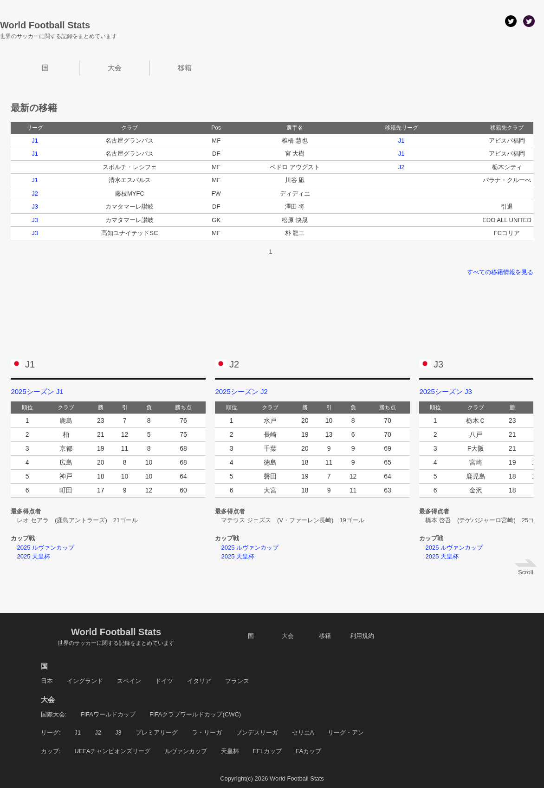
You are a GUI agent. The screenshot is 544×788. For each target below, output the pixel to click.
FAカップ (308, 751)
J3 (35, 206)
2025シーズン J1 (37, 391)
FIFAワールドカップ (108, 714)
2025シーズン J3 (445, 391)
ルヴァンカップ (186, 751)
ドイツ (164, 680)
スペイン (129, 680)
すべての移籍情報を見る (500, 272)
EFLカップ (267, 751)
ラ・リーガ (207, 732)
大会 (115, 68)
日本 (47, 680)
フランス (237, 680)
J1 (35, 140)
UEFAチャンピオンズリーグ (113, 751)
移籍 (185, 68)
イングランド (85, 680)
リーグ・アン (346, 732)
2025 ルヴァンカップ (42, 547)
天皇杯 (230, 751)
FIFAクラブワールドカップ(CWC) (195, 714)
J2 (401, 167)
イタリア (199, 680)
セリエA (303, 732)
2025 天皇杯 (30, 556)
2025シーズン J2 (241, 391)
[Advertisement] (272, 311)
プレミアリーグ (157, 732)
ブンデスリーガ (257, 732)
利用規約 (362, 635)
